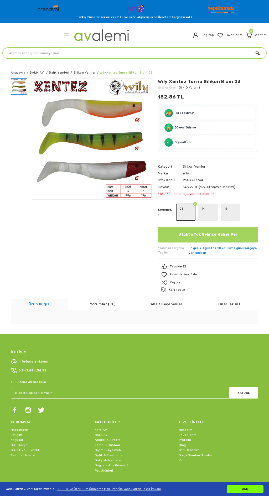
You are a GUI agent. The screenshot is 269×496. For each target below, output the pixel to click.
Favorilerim (187, 421)
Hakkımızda (20, 416)
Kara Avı (101, 416)
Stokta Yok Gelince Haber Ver (208, 220)
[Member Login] (203, 35)
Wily (186, 159)
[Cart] (256, 35)
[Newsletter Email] (134, 379)
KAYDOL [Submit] (243, 379)
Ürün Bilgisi (40, 290)
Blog (182, 431)
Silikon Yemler (194, 152)
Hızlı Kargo (19, 431)
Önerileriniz (229, 290)
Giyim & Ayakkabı (108, 436)
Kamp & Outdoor (107, 431)
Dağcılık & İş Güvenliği (112, 451)
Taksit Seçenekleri (166, 290)
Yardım (184, 446)
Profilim (185, 426)
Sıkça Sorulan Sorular (195, 441)
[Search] (134, 53)
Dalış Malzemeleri (108, 446)
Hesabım (185, 416)
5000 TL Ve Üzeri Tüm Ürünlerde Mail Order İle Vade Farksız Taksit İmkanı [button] (109, 489)
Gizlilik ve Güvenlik (25, 436)
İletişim (16, 421)
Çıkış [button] (245, 489)
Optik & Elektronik (108, 441)
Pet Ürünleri (104, 456)
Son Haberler (189, 436)
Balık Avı (101, 421)
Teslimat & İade (23, 441)
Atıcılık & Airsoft (107, 426)
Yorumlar (102, 290)
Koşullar (17, 426)
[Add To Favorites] (208, 260)
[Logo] (49, 7)
